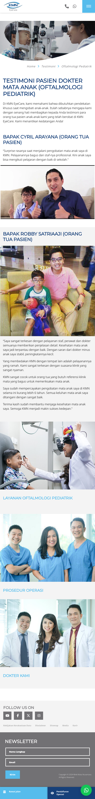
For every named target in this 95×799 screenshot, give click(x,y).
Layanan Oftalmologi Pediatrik (37, 498)
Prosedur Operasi (23, 590)
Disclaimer (40, 725)
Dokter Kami (16, 675)
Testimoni (48, 66)
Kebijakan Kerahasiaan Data (17, 725)
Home (31, 66)
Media (65, 725)
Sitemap (54, 725)
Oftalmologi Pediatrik (76, 66)
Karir (75, 725)
